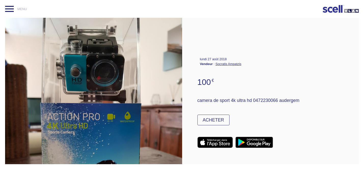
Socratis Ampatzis (228, 64)
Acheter (213, 120)
